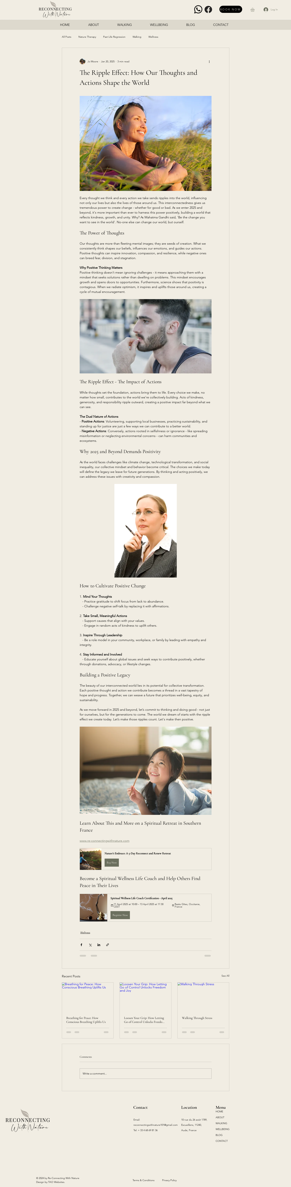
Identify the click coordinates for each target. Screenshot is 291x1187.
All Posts (66, 36)
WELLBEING (223, 1129)
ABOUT (220, 1117)
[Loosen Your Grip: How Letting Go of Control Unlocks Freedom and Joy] (145, 997)
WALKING (221, 1123)
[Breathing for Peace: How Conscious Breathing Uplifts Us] (88, 997)
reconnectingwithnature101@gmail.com (155, 1124)
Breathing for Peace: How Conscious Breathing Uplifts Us (86, 1020)
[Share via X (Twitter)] (90, 944)
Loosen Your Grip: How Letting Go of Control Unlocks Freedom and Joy (144, 1020)
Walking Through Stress (197, 1018)
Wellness (153, 36)
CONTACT (222, 1141)
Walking (137, 36)
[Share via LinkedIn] (99, 944)
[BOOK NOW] (230, 9)
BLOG (219, 1135)
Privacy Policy (169, 1180)
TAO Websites (56, 1182)
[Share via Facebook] (81, 944)
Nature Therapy (87, 36)
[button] (255, 10)
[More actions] (209, 61)
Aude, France (189, 1130)
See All (225, 975)
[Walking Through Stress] (203, 997)
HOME (219, 1111)
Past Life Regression (114, 36)
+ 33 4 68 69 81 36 (148, 1130)
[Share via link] (107, 944)
